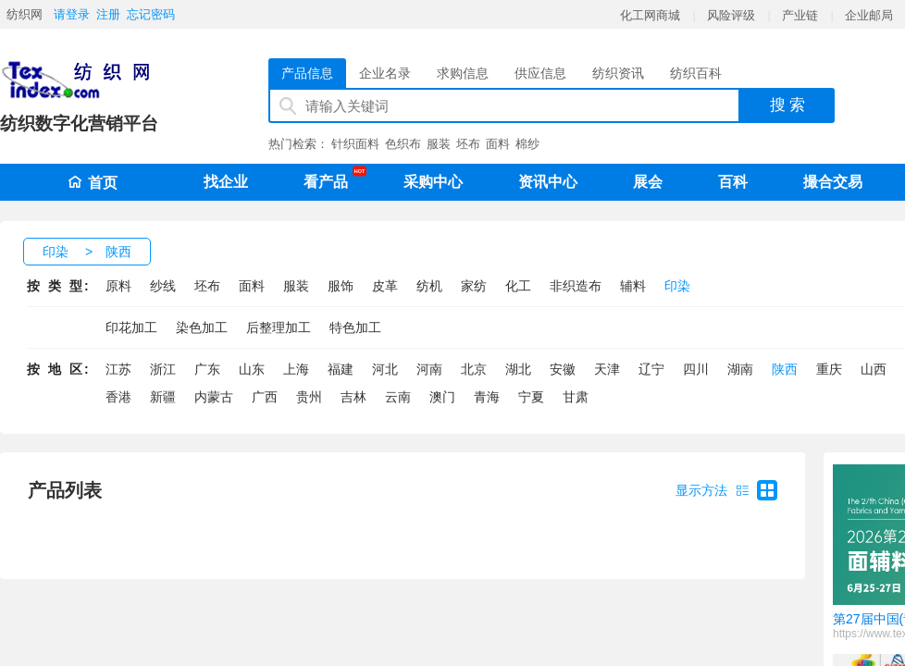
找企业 (226, 182)
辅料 (633, 285)
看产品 (330, 178)
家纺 (474, 285)
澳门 (442, 396)
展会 (648, 182)
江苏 (118, 369)
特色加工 (355, 327)
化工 (518, 285)
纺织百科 (696, 73)
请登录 (72, 14)
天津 (607, 369)
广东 (207, 369)
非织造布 (575, 285)
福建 (340, 369)
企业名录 (385, 73)
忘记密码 (151, 14)
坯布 (468, 144)
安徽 (563, 369)
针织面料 (355, 144)
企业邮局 (869, 15)
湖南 (740, 369)
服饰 (340, 285)
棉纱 (527, 144)
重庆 (829, 369)
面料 (498, 144)
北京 (474, 369)
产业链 (800, 15)
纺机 (429, 285)
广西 (265, 396)
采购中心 (433, 182)
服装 (439, 144)
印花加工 (131, 327)
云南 (398, 396)
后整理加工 (278, 327)
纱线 (163, 285)
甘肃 (576, 396)
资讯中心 (547, 182)
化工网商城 (650, 15)
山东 (252, 369)
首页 (93, 183)
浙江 (163, 369)
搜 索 (788, 105)
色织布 (403, 144)
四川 (696, 369)
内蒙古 (213, 396)
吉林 (353, 396)
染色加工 (202, 327)
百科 (733, 182)
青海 (487, 396)
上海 (296, 369)
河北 (385, 369)
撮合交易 (832, 182)
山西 (873, 369)
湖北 (518, 369)
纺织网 (24, 14)
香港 (118, 396)
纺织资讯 (618, 73)
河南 (429, 369)
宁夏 (531, 396)
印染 (55, 251)
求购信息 (463, 73)
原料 (118, 285)
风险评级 (731, 15)
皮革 (385, 285)
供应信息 (540, 73)
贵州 (309, 396)
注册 (108, 14)
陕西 (118, 251)
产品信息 (307, 73)
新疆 (163, 396)
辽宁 (651, 369)
